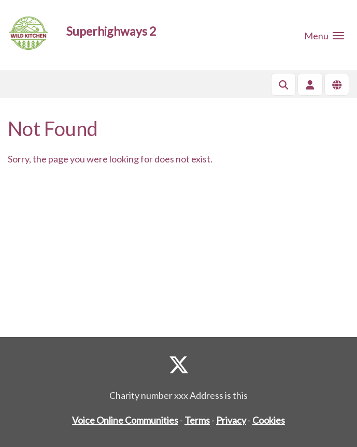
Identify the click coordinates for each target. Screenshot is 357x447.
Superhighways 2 (111, 31)
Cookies (268, 420)
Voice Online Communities (125, 420)
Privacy (231, 420)
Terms (197, 420)
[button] (324, 35)
